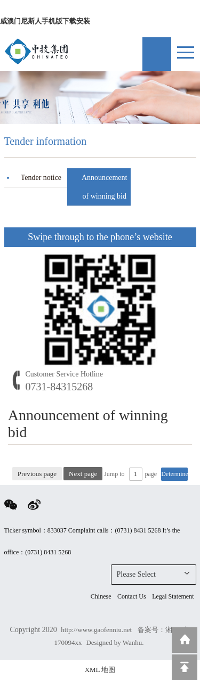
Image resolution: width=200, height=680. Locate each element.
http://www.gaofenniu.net (97, 630)
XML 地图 (100, 670)
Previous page (37, 474)
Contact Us (131, 596)
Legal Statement (173, 596)
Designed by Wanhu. (114, 642)
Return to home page (184, 640)
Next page (83, 474)
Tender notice (41, 178)
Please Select (154, 573)
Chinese (101, 596)
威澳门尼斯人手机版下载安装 (45, 21)
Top (184, 667)
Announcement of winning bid (104, 187)
